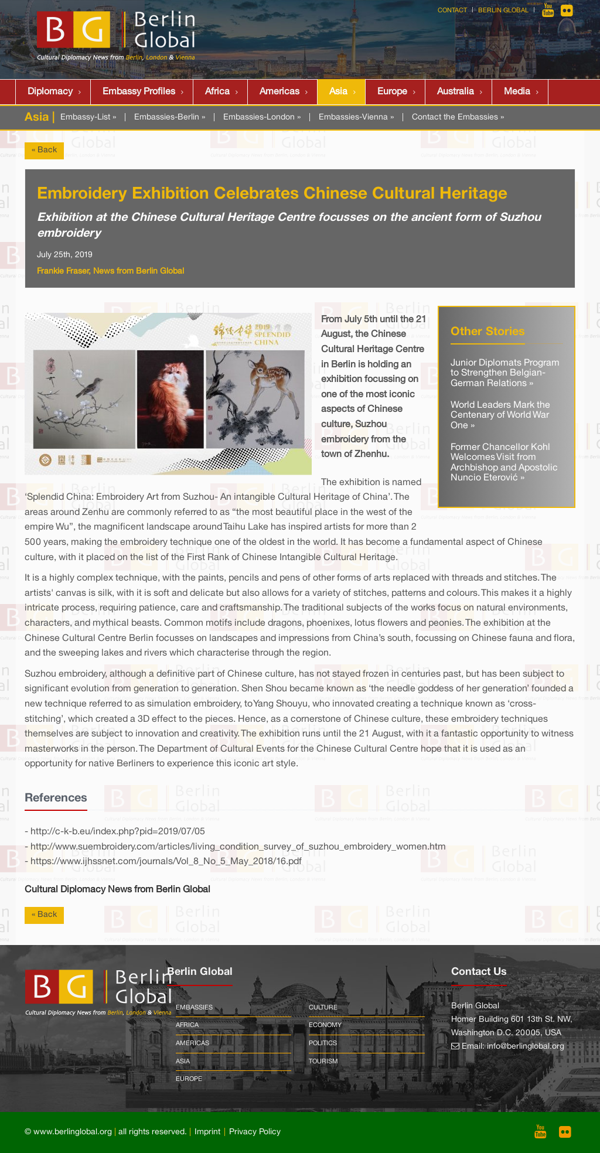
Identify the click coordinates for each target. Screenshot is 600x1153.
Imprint (207, 1132)
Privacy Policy (255, 1132)
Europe (392, 92)
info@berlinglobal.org (525, 1046)
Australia (455, 92)
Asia (338, 92)
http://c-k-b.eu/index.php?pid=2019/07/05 (117, 832)
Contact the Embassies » (458, 117)
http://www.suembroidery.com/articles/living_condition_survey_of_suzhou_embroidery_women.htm (238, 847)
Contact (452, 10)
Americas (279, 92)
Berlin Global (503, 10)
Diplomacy (50, 92)
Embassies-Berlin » (169, 117)
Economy (325, 1025)
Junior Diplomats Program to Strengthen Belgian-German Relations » (505, 373)
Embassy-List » (88, 117)
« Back (44, 150)
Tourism (323, 1062)
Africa (217, 92)
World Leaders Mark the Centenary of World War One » (500, 415)
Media (517, 92)
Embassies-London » (262, 117)
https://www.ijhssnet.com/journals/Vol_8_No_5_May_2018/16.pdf (166, 862)
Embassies (194, 1008)
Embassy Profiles (139, 92)
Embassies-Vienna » (356, 117)
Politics (323, 1043)
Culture (323, 1008)
